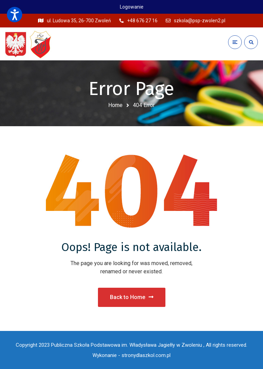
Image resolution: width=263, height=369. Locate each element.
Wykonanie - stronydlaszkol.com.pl (131, 355)
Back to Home (131, 297)
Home (115, 105)
